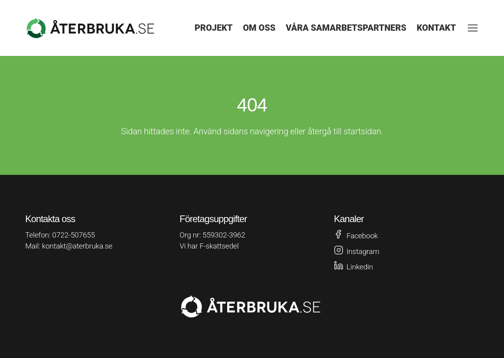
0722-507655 (73, 234)
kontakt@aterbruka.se (77, 245)
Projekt (214, 28)
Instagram (362, 251)
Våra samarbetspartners (346, 28)
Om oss (259, 28)
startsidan (362, 131)
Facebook (362, 235)
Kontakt (436, 28)
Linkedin (359, 266)
